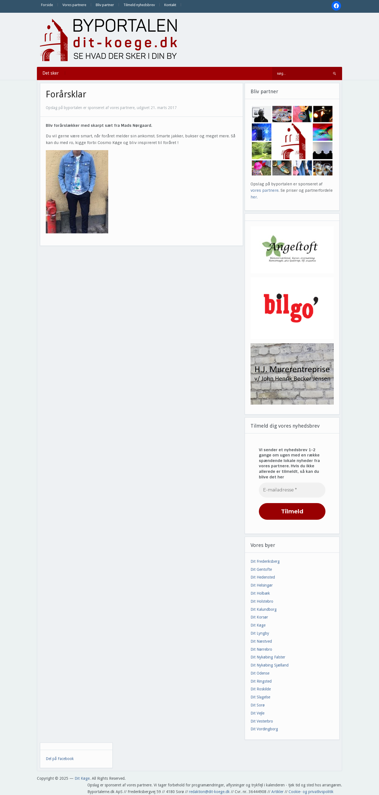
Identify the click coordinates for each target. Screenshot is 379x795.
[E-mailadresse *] (292, 490)
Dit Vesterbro (262, 721)
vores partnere (265, 190)
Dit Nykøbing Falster (268, 657)
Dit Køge (258, 625)
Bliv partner (105, 5)
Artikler (277, 791)
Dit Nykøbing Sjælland (270, 665)
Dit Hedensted (263, 577)
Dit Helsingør (262, 585)
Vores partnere (74, 5)
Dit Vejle (257, 713)
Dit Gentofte (261, 569)
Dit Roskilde (261, 689)
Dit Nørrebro (261, 649)
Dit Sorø (258, 705)
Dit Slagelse (260, 697)
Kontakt (170, 5)
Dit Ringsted (261, 681)
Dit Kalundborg (264, 609)
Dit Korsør (259, 617)
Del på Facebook (60, 758)
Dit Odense (260, 673)
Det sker (50, 73)
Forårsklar (66, 94)
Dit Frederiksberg (265, 561)
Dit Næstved (261, 641)
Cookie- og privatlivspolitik (311, 791)
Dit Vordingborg (264, 729)
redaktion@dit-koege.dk (209, 791)
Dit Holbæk (260, 593)
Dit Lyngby (260, 633)
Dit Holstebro (262, 601)
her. (254, 197)
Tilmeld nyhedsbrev (139, 5)
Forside (47, 5)
